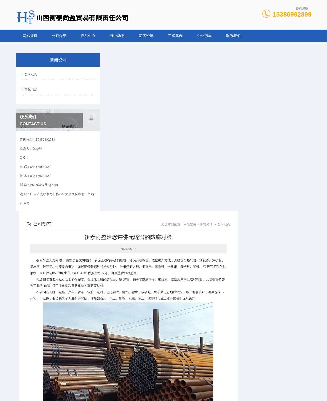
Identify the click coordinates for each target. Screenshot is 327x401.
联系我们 (233, 36)
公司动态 (30, 73)
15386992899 (292, 14)
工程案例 (175, 36)
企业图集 (204, 36)
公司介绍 (59, 36)
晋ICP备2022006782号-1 (198, 386)
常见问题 (30, 86)
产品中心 (88, 36)
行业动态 (117, 36)
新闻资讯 (146, 36)
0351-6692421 (123, 379)
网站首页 (30, 36)
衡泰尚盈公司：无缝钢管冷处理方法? (139, 343)
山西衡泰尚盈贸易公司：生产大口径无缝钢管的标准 (149, 351)
